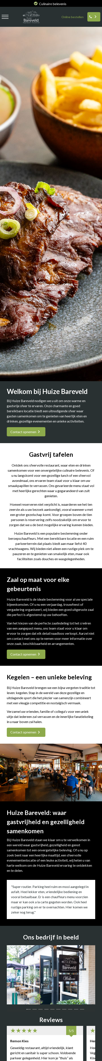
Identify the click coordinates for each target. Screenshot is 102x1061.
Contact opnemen (23, 432)
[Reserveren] (93, 16)
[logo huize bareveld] (30, 24)
